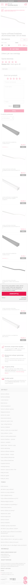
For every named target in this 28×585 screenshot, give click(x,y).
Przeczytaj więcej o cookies (8, 290)
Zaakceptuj (14, 294)
